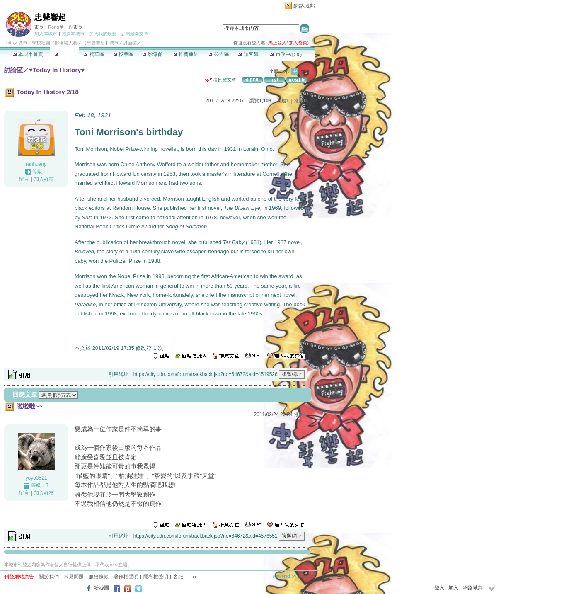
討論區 (64, 54)
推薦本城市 (73, 33)
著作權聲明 (126, 576)
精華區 (94, 54)
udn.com (306, 576)
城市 (22, 42)
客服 (178, 576)
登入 (439, 588)
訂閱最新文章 (134, 33)
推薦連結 (186, 54)
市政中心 (286, 54)
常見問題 (74, 576)
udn (10, 42)
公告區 (218, 54)
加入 (453, 588)
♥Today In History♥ (57, 69)
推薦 (300, 101)
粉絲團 (101, 588)
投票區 (123, 54)
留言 (24, 179)
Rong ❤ (55, 26)
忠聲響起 (50, 17)
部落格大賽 (66, 42)
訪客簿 (248, 54)
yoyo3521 (36, 478)
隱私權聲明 (155, 576)
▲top (309, 564)
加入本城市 (45, 33)
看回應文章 (220, 79)
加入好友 (44, 179)
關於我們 (49, 576)
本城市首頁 (28, 54)
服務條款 (99, 576)
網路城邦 (304, 6)
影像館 (153, 54)
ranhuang (36, 164)
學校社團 (41, 42)
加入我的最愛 (102, 33)
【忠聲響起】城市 (100, 42)
